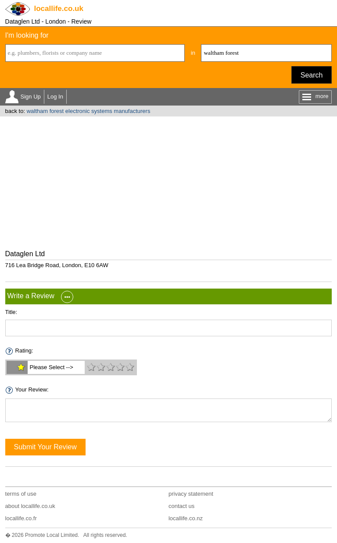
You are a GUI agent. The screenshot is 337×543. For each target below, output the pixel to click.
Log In (55, 96)
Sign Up (31, 96)
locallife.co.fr (21, 518)
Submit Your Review (45, 447)
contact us (181, 506)
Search (312, 75)
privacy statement (190, 493)
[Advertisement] (168, 182)
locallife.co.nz (185, 518)
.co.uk (58, 8)
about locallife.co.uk (30, 506)
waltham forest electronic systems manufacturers (89, 111)
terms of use (21, 493)
